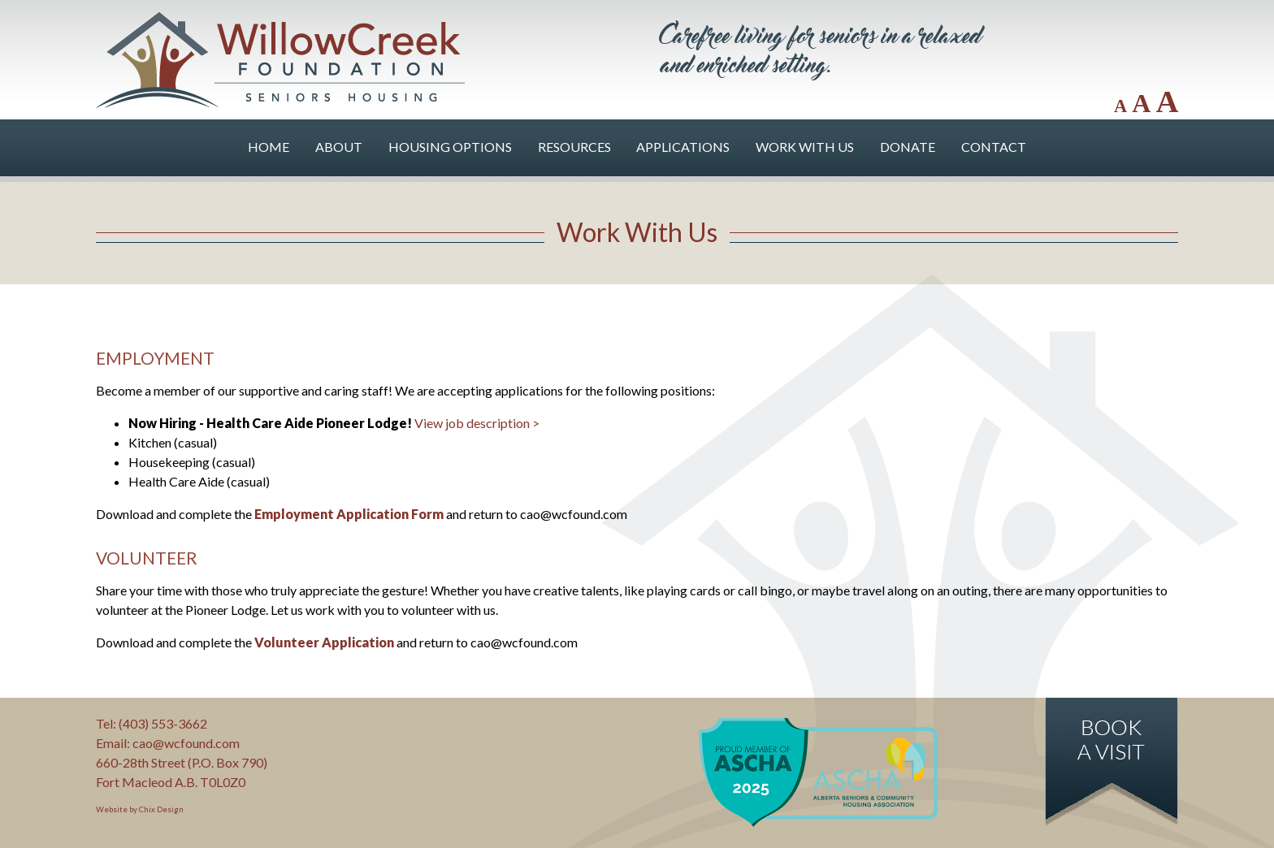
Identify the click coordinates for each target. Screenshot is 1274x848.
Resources (574, 146)
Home (268, 146)
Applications (683, 146)
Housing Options (450, 146)
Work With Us (805, 146)
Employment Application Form (349, 513)
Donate (907, 146)
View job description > (477, 422)
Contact (993, 146)
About (338, 146)
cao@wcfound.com (186, 743)
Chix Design (161, 809)
